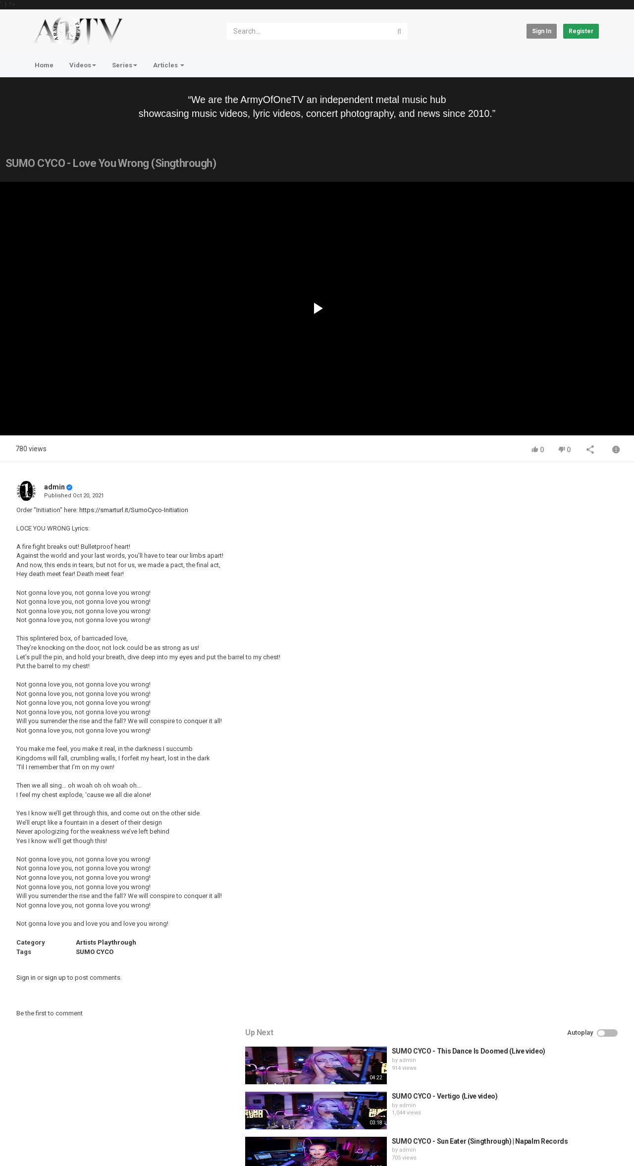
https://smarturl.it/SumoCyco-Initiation (133, 510)
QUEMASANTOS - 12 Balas (544, 679)
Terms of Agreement (116, 1116)
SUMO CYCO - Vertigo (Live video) (556, 544)
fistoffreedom (528, 642)
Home (44, 65)
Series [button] (124, 65)
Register (581, 31)
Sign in (541, 31)
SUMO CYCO (94, 951)
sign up (55, 977)
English (582, 1147)
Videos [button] (82, 65)
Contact (65, 1116)
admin (54, 487)
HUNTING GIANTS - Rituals (544, 634)
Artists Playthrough (106, 942)
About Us (74, 1142)
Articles (168, 65)
